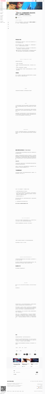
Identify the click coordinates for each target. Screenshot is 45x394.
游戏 (22, 347)
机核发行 (42, 381)
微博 (32, 381)
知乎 (30, 381)
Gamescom (25, 347)
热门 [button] (36, 374)
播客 (35, 381)
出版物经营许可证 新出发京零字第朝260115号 (40, 388)
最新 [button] (37, 374)
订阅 (35, 354)
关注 (24, 354)
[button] (8, 22)
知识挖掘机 (16, 11)
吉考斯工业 (37, 381)
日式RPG (20, 347)
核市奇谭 (40, 381)
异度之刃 (17, 347)
